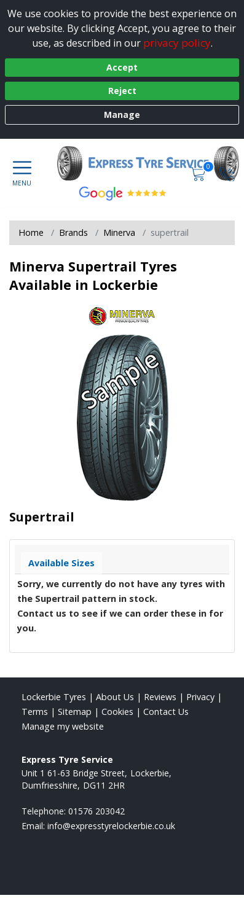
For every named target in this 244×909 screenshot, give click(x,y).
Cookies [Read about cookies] (117, 711)
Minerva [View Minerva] (119, 232)
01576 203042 (96, 811)
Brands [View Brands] (73, 232)
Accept (122, 67)
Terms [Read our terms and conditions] (35, 711)
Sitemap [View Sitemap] (75, 711)
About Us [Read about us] (115, 697)
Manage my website (63, 726)
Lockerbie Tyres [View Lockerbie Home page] (54, 697)
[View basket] (199, 173)
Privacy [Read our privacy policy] (200, 697)
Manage (122, 114)
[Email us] (111, 826)
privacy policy (177, 43)
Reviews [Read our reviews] (160, 697)
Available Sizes (61, 563)
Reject (122, 90)
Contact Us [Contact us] (166, 711)
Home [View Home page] (31, 232)
